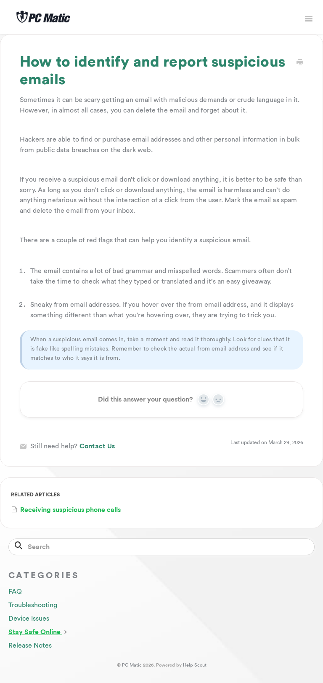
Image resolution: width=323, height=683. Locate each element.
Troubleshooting (32, 605)
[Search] (161, 546)
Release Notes (30, 645)
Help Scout (195, 665)
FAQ (15, 591)
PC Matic (132, 665)
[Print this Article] (300, 63)
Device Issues (28, 618)
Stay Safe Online (38, 631)
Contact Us (97, 446)
